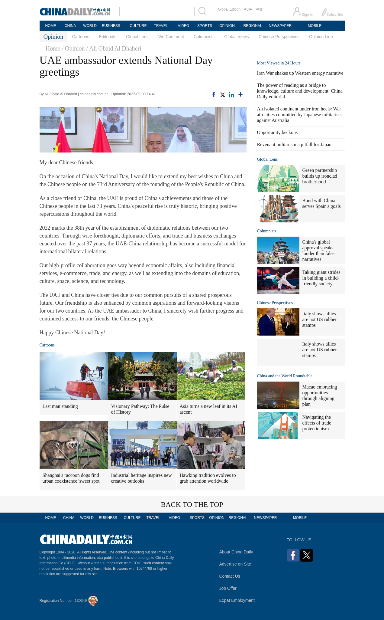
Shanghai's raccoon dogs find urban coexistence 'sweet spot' (72, 478)
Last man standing (60, 406)
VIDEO (183, 26)
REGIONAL (252, 26)
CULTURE (138, 26)
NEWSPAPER (280, 26)
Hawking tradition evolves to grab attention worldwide (208, 478)
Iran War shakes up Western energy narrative (300, 73)
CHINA (70, 26)
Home (53, 48)
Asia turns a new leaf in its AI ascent (208, 409)
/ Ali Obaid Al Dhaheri (113, 48)
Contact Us (229, 576)
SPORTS (204, 26)
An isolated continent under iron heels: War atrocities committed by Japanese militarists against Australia (299, 114)
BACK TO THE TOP (192, 504)
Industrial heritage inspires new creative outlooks (141, 478)
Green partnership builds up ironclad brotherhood (319, 176)
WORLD (90, 26)
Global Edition (229, 9)
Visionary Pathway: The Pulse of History (140, 409)
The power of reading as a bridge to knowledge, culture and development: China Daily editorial (300, 91)
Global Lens (137, 36)
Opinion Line (321, 36)
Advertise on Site (235, 564)
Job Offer (228, 588)
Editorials (107, 36)
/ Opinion (73, 48)
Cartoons (80, 36)
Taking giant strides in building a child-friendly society (321, 278)
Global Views (236, 36)
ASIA (248, 9)
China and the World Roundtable (285, 376)
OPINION (227, 26)
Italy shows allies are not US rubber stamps (319, 319)
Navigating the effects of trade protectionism (316, 423)
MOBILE (314, 26)
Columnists (204, 36)
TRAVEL (161, 26)
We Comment (171, 36)
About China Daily (236, 551)
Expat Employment (237, 600)
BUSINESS (111, 26)
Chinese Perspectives (279, 36)
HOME (50, 26)
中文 (259, 9)
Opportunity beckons (277, 132)
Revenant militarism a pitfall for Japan (294, 144)
